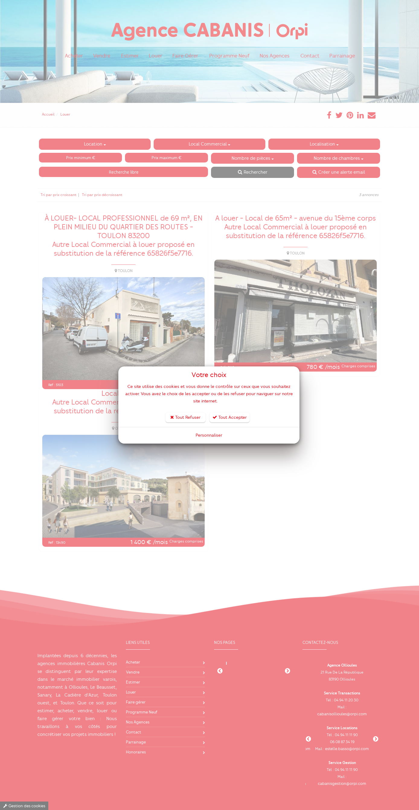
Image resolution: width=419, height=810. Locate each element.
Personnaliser (209, 435)
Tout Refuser (185, 417)
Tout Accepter (230, 417)
